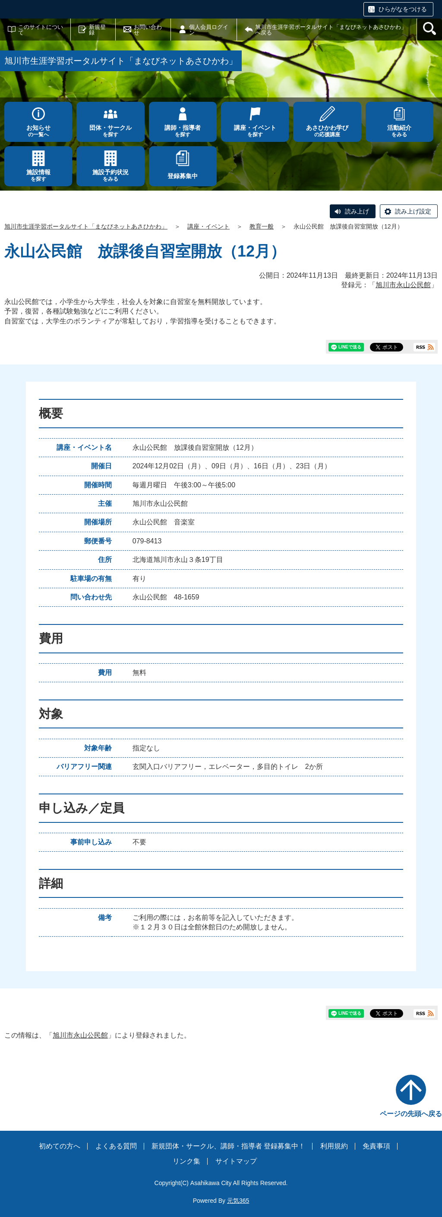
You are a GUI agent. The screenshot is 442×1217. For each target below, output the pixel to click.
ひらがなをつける (403, 9)
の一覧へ (38, 131)
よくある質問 (116, 1146)
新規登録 (97, 30)
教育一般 (261, 226)
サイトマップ (236, 1161)
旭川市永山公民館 (403, 285)
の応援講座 (327, 131)
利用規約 (334, 1146)
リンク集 (186, 1161)
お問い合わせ (148, 30)
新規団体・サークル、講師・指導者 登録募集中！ (228, 1146)
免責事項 (376, 1146)
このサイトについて (40, 30)
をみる (399, 131)
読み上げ (357, 211)
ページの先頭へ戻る (411, 1113)
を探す (110, 131)
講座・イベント (208, 226)
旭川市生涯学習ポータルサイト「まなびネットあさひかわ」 (85, 226)
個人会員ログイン (208, 30)
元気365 (238, 1200)
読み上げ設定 (413, 211)
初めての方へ (59, 1146)
